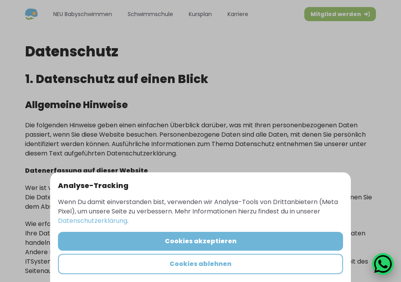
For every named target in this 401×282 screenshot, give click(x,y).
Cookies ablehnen (200, 263)
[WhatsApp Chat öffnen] (383, 264)
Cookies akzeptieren (201, 241)
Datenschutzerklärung (92, 220)
